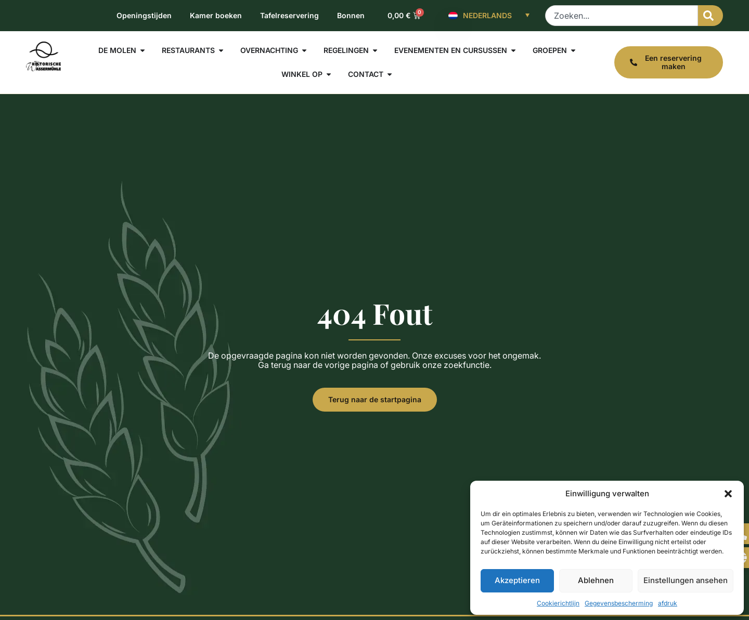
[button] (728, 494)
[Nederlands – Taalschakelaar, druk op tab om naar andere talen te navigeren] (489, 15)
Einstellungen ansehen (685, 580)
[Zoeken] (710, 15)
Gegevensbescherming (619, 603)
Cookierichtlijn (558, 603)
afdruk (667, 603)
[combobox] (621, 15)
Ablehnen (596, 580)
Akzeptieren (517, 580)
